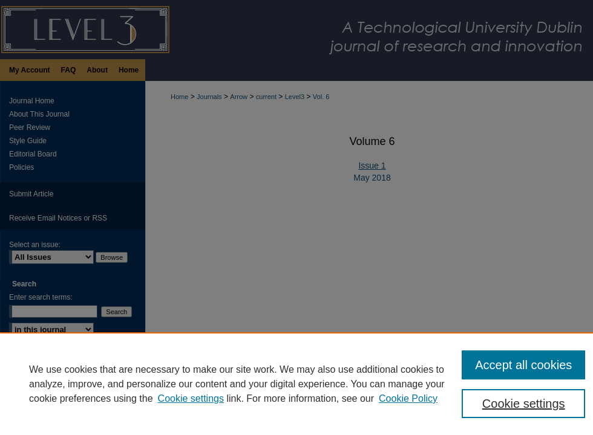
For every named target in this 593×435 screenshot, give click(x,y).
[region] (296, 383)
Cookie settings (191, 398)
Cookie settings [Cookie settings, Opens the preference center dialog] (523, 403)
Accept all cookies (523, 365)
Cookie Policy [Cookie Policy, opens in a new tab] (408, 398)
